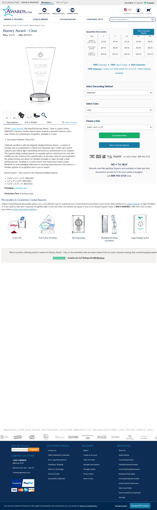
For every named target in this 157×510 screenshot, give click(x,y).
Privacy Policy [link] (88, 474)
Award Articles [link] (124, 455)
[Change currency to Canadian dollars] (130, 9)
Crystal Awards (17, 128)
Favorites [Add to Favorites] (71, 122)
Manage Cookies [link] (89, 469)
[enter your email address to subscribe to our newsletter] (19, 450)
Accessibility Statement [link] (56, 479)
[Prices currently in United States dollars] (125, 9)
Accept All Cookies (140, 505)
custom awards (133, 204)
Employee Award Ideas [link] (127, 474)
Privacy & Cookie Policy (88, 506)
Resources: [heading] (124, 445)
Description (12, 122)
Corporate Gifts (94, 19)
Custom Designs (68, 19)
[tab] (12, 122)
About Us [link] (122, 450)
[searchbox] (133, 19)
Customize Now (119, 135)
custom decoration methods (24, 209)
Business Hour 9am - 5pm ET (23, 468)
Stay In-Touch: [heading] (20, 445)
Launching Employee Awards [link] (129, 469)
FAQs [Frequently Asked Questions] (49, 122)
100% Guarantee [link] (58, 455)
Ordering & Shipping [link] (55, 464)
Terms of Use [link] (88, 479)
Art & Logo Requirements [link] (57, 460)
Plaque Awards (40, 19)
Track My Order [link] (53, 474)
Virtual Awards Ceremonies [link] (128, 483)
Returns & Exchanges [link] (56, 469)
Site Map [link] (122, 497)
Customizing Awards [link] (126, 460)
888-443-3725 (19, 461)
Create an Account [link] (90, 455)
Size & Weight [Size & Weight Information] (31, 122)
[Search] (152, 19)
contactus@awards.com (21, 472)
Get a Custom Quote (144, 32)
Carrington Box (20, 188)
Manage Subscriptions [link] (91, 464)
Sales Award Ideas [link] (125, 488)
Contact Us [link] (52, 450)
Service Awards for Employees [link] (130, 493)
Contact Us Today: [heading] (23, 455)
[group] (127, 9)
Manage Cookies (121, 506)
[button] (11, 2)
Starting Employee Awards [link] (128, 464)
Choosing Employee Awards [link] (129, 479)
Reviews (98, 258)
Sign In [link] (85, 450)
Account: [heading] (88, 445)
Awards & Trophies (13, 19)
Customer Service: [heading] (58, 445)
